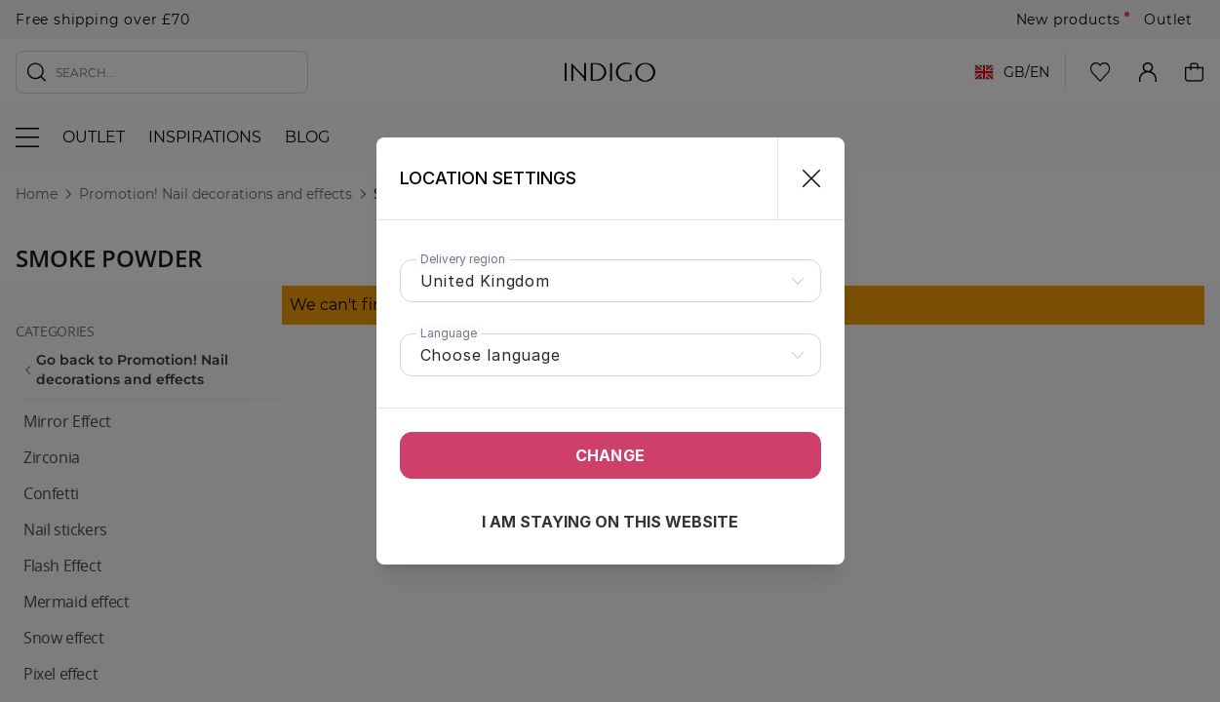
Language (448, 333)
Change (610, 455)
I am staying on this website (610, 521)
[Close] (803, 178)
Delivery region (462, 259)
